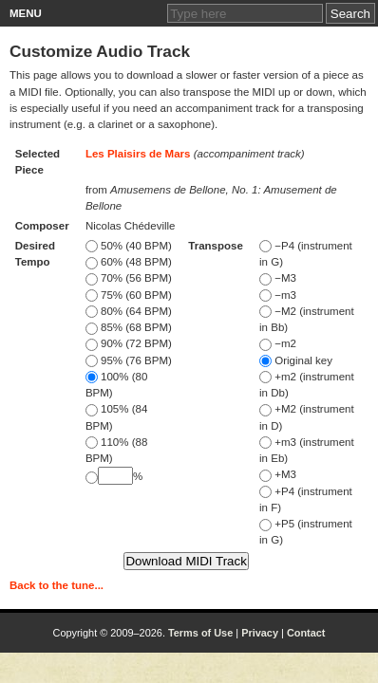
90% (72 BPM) (128, 343)
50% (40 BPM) (128, 245)
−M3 (277, 278)
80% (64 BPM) (128, 311)
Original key (295, 360)
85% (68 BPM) (128, 327)
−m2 (277, 343)
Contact (306, 632)
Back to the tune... (56, 585)
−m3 (277, 295)
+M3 (277, 474)
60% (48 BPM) (128, 262)
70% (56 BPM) (128, 278)
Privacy (259, 632)
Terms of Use (200, 632)
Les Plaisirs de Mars (138, 153)
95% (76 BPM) (128, 360)
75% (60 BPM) (128, 295)
